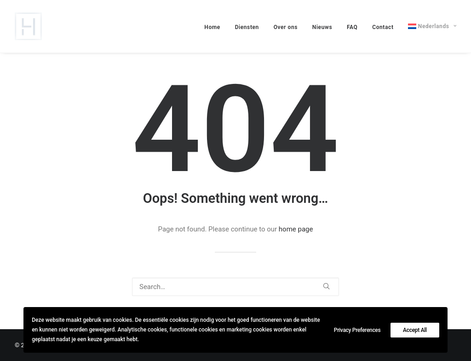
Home (212, 27)
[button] (326, 286)
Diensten (247, 27)
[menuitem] (215, 27)
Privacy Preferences (357, 330)
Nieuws (322, 27)
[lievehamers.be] (28, 26)
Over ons (286, 27)
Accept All (415, 330)
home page (296, 229)
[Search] (235, 287)
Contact (382, 27)
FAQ (352, 27)
